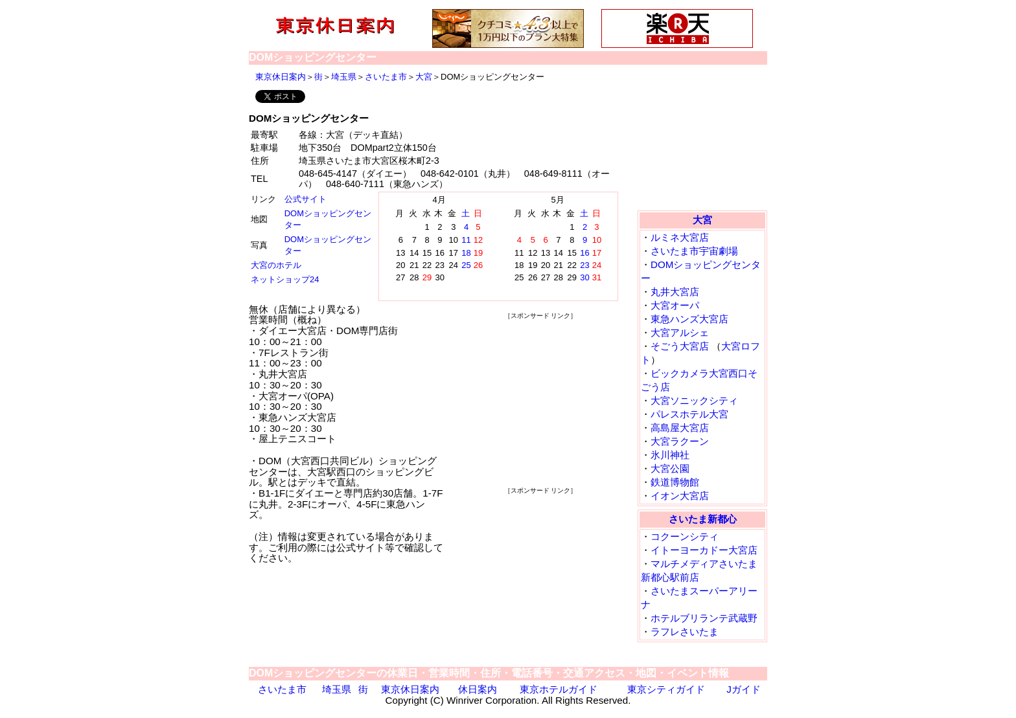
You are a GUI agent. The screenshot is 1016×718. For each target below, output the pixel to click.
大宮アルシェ (680, 332)
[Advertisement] (540, 402)
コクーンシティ (685, 536)
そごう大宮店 (680, 346)
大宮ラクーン (680, 441)
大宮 (423, 77)
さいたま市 (386, 77)
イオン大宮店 (680, 495)
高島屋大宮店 (680, 427)
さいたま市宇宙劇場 (694, 250)
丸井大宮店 (675, 291)
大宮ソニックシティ (694, 400)
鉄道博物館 (675, 482)
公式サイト (305, 199)
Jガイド (743, 689)
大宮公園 (670, 468)
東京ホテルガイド (558, 689)
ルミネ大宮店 (680, 237)
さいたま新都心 (703, 518)
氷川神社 (670, 454)
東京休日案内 (280, 77)
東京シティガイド (666, 689)
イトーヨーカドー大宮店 (704, 549)
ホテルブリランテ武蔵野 (704, 617)
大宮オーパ (675, 305)
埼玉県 (343, 77)
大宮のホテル (276, 265)
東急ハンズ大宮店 (689, 318)
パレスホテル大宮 (689, 414)
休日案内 (477, 689)
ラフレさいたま (685, 631)
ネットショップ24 (285, 279)
